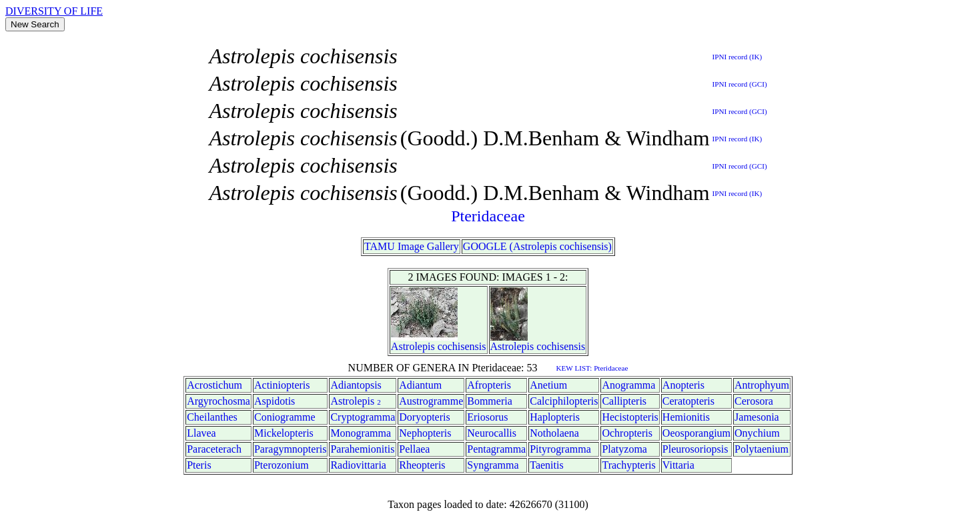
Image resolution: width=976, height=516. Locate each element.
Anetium (548, 385)
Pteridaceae (488, 216)
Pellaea (414, 449)
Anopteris (683, 385)
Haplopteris (555, 417)
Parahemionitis (362, 449)
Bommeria (489, 401)
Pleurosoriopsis (695, 449)
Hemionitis (686, 417)
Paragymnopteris (290, 449)
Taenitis (546, 465)
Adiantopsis (355, 385)
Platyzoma (624, 449)
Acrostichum (214, 385)
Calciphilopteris (564, 401)
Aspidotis (274, 401)
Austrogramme (431, 401)
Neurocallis (491, 433)
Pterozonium (281, 465)
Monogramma (360, 433)
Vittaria (678, 465)
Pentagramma (496, 449)
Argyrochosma (218, 401)
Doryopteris (424, 417)
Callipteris (624, 401)
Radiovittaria (358, 465)
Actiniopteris (282, 385)
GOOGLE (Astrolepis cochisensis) (537, 246)
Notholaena (554, 433)
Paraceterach (214, 449)
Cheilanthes (212, 417)
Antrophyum (762, 385)
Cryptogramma (362, 417)
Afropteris (489, 385)
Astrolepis (413, 346)
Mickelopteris (284, 433)
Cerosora (754, 401)
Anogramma (628, 385)
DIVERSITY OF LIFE (54, 11)
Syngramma (492, 465)
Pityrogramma (560, 449)
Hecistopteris (630, 417)
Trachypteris (628, 465)
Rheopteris (422, 465)
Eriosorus (487, 417)
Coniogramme (285, 417)
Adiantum (420, 385)
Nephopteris (425, 433)
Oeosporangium (696, 433)
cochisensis (462, 346)
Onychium (757, 433)
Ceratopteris (688, 401)
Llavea (201, 433)
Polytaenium (762, 449)
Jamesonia (757, 417)
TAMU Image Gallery (411, 246)
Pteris (199, 465)
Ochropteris (627, 433)
